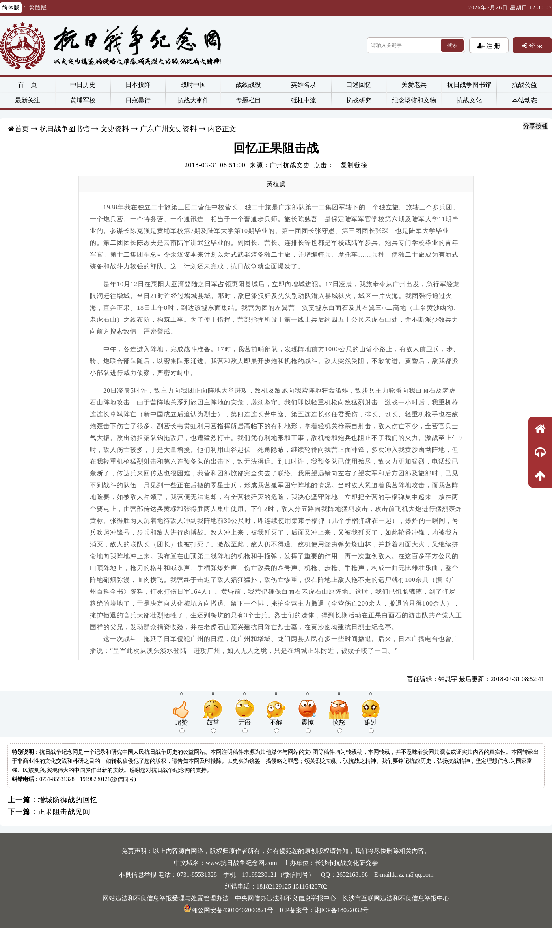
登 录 (535, 45)
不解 (276, 726)
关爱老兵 (414, 84)
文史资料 (115, 129)
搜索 (452, 45)
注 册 (492, 46)
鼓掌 (213, 726)
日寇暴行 (138, 100)
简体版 (11, 8)
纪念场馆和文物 (414, 100)
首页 (22, 128)
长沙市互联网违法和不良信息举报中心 (395, 898)
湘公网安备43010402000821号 (228, 910)
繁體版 (38, 8)
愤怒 (339, 726)
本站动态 (524, 100)
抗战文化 (469, 100)
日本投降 (138, 84)
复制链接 (354, 165)
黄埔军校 (82, 100)
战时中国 (193, 84)
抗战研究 (358, 100)
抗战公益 (524, 84)
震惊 (307, 726)
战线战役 (248, 84)
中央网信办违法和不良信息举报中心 (285, 898)
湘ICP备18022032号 (342, 910)
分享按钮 (535, 126)
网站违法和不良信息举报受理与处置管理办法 (166, 898)
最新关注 (27, 100)
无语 (244, 726)
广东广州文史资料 (168, 129)
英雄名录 (303, 84)
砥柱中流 (303, 100)
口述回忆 (358, 84)
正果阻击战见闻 (64, 812)
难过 (370, 726)
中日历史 (82, 84)
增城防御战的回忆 (68, 800)
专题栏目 (248, 100)
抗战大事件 (193, 100)
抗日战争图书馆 (469, 84)
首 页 (27, 84)
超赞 (181, 726)
